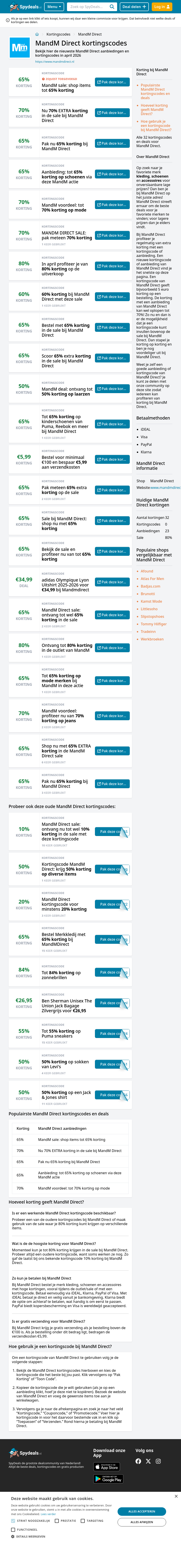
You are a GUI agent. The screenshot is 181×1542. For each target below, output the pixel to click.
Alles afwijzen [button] (142, 1522)
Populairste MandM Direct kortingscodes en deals (155, 91)
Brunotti (148, 593)
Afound (147, 571)
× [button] (176, 1496)
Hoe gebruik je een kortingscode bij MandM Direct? (156, 125)
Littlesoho (149, 608)
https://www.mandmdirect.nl (54, 61)
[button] (62, 1536)
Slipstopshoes (152, 616)
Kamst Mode (151, 601)
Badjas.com (150, 586)
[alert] (90, 1517)
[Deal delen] (134, 6)
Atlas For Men (152, 578)
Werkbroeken (152, 639)
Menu (54, 6)
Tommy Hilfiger (154, 624)
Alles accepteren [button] (141, 1511)
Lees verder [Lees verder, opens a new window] (48, 1514)
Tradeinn (148, 631)
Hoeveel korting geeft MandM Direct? (154, 109)
